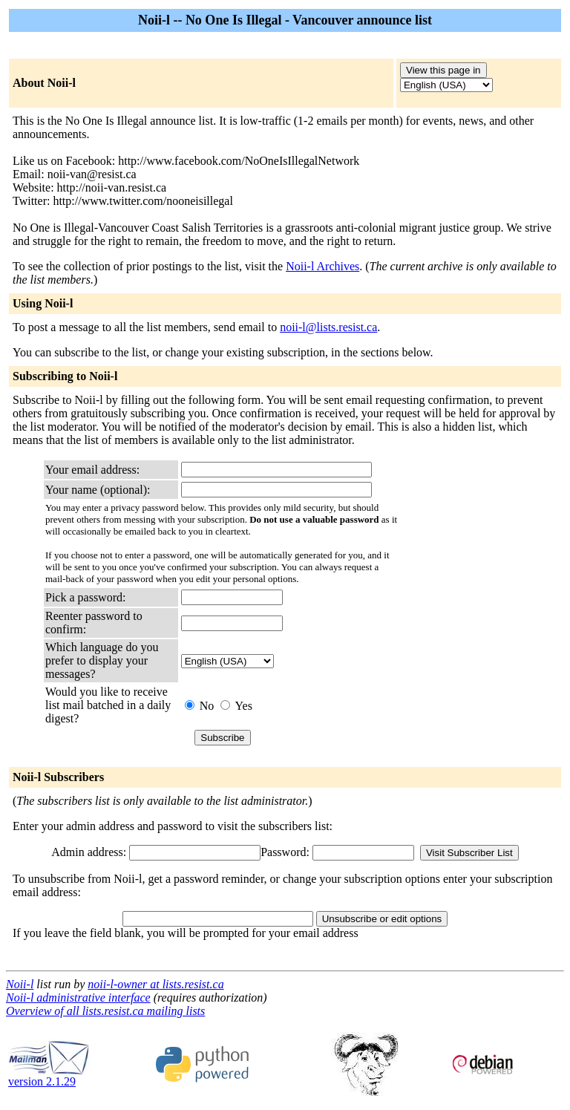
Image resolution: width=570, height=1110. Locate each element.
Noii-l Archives (322, 266)
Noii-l (19, 984)
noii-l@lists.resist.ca (328, 327)
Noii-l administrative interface (78, 997)
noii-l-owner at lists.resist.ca (155, 984)
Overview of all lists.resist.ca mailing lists (105, 1011)
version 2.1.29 (49, 1076)
